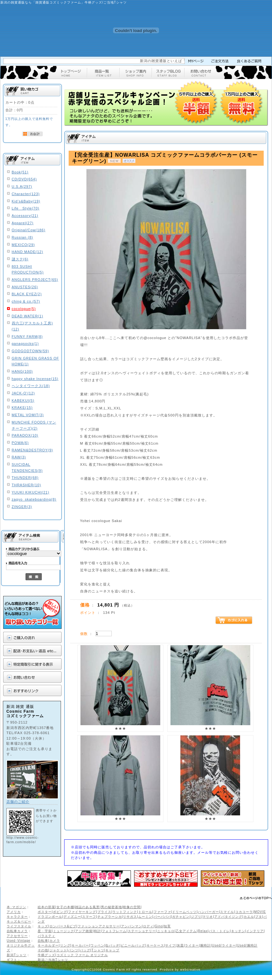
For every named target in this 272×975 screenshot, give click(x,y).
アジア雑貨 (84, 931)
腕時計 (205, 945)
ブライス (104, 912)
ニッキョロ (166, 931)
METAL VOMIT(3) (28, 415)
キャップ (112, 950)
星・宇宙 (45, 931)
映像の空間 (131, 907)
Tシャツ (97, 950)
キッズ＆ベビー (19, 921)
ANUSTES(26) (25, 287)
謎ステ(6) (20, 259)
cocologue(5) (24, 309)
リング (65, 945)
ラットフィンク (124, 912)
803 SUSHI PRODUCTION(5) (28, 269)
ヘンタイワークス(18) (31, 386)
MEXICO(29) (23, 245)
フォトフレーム (114, 931)
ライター (192, 945)
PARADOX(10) (25, 435)
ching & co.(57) (26, 301)
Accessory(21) (25, 216)
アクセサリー (17, 936)
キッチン (238, 931)
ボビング (60, 912)
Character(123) (26, 194)
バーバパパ (162, 916)
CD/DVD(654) (24, 179)
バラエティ (46, 936)
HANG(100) (22, 371)
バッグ (85, 950)
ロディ (148, 926)
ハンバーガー (208, 912)
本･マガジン (16, 907)
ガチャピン (181, 916)
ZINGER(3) (22, 507)
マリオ (207, 916)
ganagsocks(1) (25, 343)
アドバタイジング (228, 916)
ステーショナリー (142, 931)
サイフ (170, 945)
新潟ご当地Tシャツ (53, 960)
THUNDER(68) (25, 478)
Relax (203, 931)
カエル (249, 916)
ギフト (12, 960)
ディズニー (72, 916)
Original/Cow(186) (29, 230)
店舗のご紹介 (17, 802)
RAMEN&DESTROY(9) (32, 450)
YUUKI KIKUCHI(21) (30, 492)
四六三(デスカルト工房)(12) (32, 326)
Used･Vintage (18, 940)
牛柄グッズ (46, 955)
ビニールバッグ (133, 945)
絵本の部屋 (46, 907)
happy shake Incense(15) (35, 379)
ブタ (258, 916)
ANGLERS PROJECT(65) (35, 279)
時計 (97, 931)
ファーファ (162, 912)
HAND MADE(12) (27, 252)
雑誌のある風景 (87, 907)
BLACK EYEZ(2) (27, 294)
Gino (159, 926)
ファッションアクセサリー (99, 926)
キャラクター (17, 916)
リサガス (130, 916)
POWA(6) (20, 443)
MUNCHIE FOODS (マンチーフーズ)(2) (34, 425)
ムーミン (145, 916)
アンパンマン (131, 926)
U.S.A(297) (22, 186)
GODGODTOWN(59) (30, 351)
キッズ (43, 926)
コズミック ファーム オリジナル (82, 955)
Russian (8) (22, 237)
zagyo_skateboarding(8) (34, 499)
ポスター (45, 912)
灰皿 (180, 945)
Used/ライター (224, 945)
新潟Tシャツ (16, 955)
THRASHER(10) (26, 485)
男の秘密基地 (111, 907)
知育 (167, 926)
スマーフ (89, 916)
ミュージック (63, 931)
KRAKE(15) (22, 407)
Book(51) (20, 172)
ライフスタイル (19, 926)
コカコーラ (244, 912)
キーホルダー (48, 945)
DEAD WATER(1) (27, 316)
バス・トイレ (219, 931)
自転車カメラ (17, 931)
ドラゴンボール (50, 916)
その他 (43, 950)
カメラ (54, 940)
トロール (145, 912)
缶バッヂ (112, 945)
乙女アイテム (186, 931)
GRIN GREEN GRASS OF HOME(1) (35, 361)
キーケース (155, 945)
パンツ (73, 950)
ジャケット (58, 950)
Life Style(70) (26, 208)
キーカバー (80, 945)
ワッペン (97, 945)
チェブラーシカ (109, 916)
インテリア (255, 931)
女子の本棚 (65, 907)
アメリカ (14, 912)
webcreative (190, 969)
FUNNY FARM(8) (27, 336)
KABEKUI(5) (23, 400)
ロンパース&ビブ (63, 926)
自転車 (43, 940)
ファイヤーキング (82, 912)
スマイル (227, 912)
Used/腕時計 (247, 945)
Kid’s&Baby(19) (26, 201)
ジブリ (196, 916)
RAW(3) (19, 457)
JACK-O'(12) (23, 393)
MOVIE (260, 912)
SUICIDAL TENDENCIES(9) (27, 467)
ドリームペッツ (184, 912)
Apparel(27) (23, 223)
